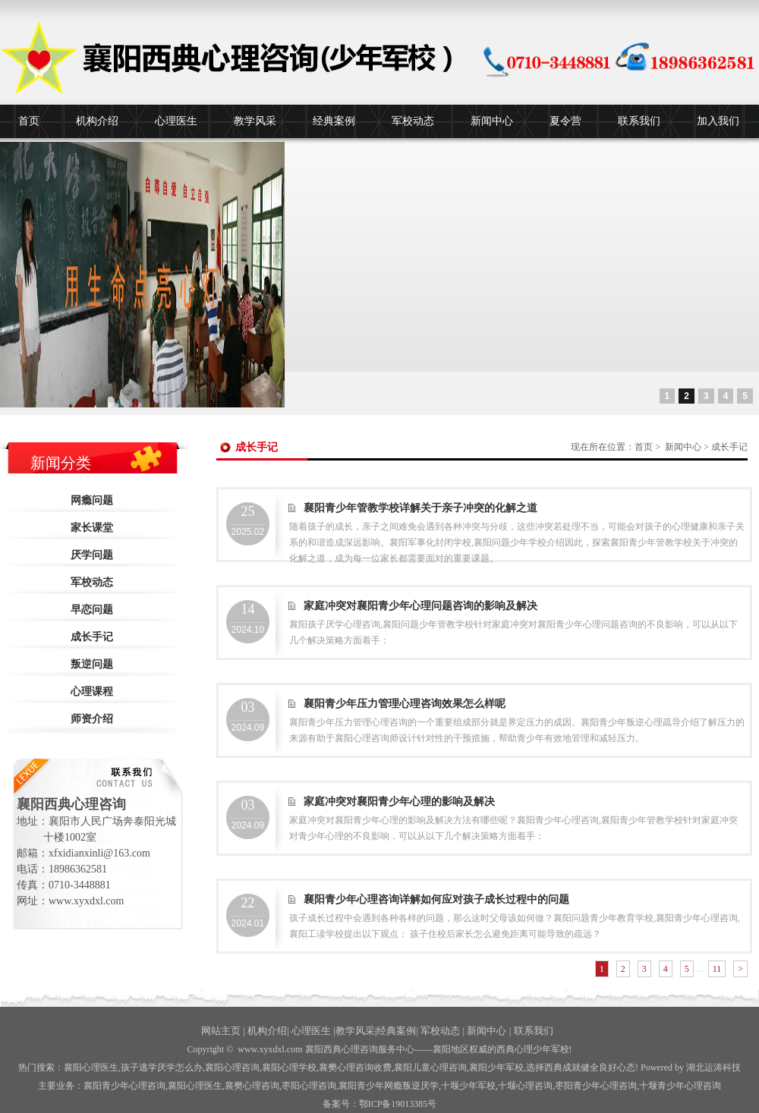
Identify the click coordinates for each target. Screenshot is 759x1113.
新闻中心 (492, 121)
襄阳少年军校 (496, 1067)
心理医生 (176, 121)
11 (717, 969)
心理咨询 (525, 1085)
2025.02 (247, 520)
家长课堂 (92, 527)
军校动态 (413, 121)
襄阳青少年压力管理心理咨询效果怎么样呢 (404, 703)
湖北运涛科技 (713, 1067)
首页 (28, 121)
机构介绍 (97, 121)
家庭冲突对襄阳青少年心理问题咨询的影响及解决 (420, 606)
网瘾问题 (92, 500)
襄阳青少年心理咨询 (124, 1085)
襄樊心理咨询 (252, 1085)
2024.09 (247, 716)
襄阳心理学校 (289, 1067)
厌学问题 (92, 555)
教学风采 (255, 121)
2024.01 (247, 912)
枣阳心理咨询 (309, 1085)
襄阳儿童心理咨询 (430, 1067)
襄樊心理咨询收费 (355, 1067)
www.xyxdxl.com (270, 1049)
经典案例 (334, 121)
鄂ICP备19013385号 (398, 1104)
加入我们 (718, 121)
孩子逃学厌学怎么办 (162, 1067)
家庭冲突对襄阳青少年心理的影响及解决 (399, 801)
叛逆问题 (92, 664)
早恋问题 (92, 609)
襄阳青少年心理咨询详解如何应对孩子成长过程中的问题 (436, 899)
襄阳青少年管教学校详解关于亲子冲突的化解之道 (420, 508)
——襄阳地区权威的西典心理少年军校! (493, 1049)
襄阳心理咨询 (232, 1067)
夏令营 (565, 121)
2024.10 (247, 618)
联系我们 (639, 121)
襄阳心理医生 (91, 1067)
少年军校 (468, 1085)
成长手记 (92, 637)
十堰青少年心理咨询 (680, 1085)
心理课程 (92, 691)
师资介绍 (92, 719)
